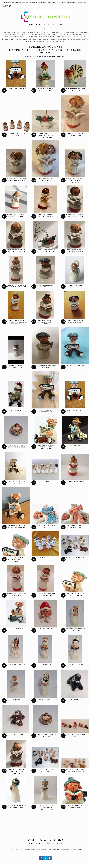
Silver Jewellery (58, 41)
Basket (5, 6)
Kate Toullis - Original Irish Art (58, 38)
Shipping (39, 851)
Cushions (53, 40)
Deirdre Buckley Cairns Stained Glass (59, 34)
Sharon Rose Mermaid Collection (69, 40)
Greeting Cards (28, 3)
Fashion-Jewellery (79, 34)
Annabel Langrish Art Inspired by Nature (34, 32)
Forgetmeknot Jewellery (43, 41)
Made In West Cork (45, 840)
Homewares (41, 3)
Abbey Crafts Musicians (23, 40)
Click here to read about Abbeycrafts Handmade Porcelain (45, 57)
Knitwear (51, 3)
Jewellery (60, 3)
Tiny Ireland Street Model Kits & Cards (31, 34)
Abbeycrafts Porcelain (11, 32)
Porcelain (82, 3)
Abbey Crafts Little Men (40, 40)
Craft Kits (16, 3)
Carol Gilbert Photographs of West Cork (64, 32)
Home (25, 851)
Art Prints (6, 3)
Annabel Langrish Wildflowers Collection (41, 36)
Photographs (71, 3)
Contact (64, 851)
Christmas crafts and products (35, 38)
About (30, 851)
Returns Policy (47, 851)
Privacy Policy (57, 851)
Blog (34, 851)
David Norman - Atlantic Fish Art (68, 36)
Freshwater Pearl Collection (15, 36)
